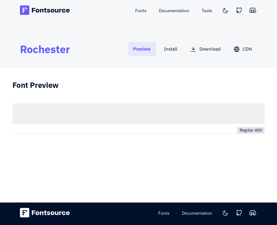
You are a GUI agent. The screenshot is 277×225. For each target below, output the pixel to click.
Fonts (164, 213)
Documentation (197, 213)
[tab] (142, 49)
